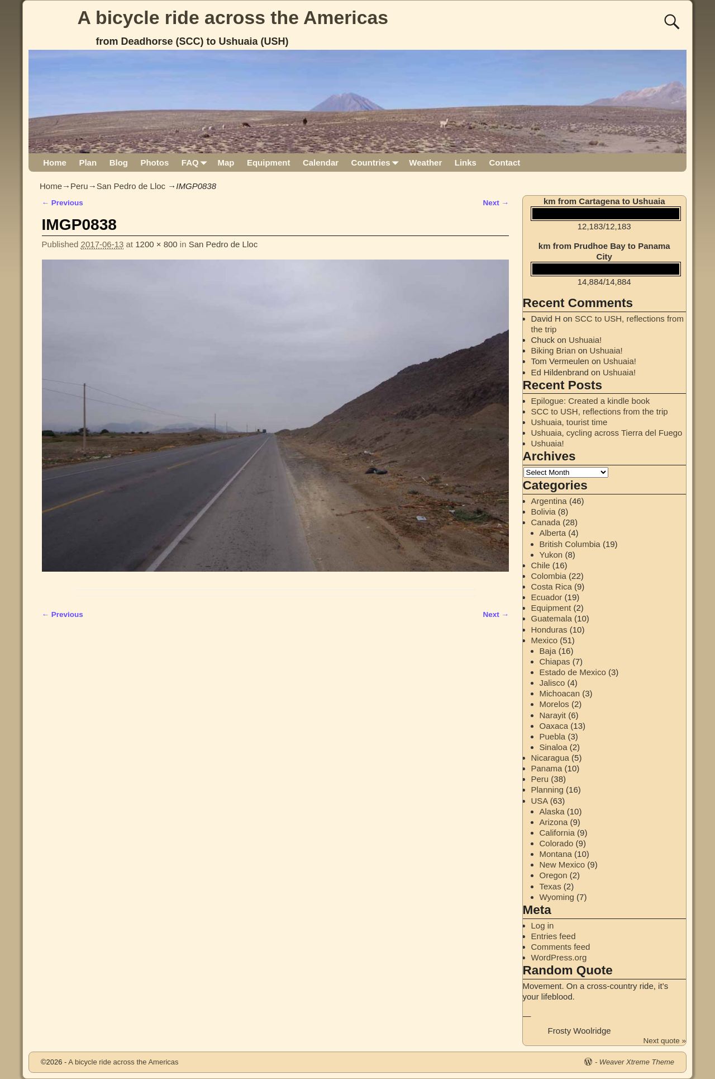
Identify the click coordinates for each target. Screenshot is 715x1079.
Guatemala (551, 618)
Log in (542, 925)
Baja (548, 651)
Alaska (552, 811)
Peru (79, 186)
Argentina (549, 501)
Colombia (548, 576)
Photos (154, 162)
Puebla (553, 736)
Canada (546, 522)
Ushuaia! (585, 340)
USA (539, 800)
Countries (377, 162)
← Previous (62, 203)
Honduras (549, 629)
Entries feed (553, 936)
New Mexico (562, 864)
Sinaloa (554, 747)
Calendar (321, 162)
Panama (547, 768)
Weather (425, 162)
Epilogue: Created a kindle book (590, 401)
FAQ (196, 162)
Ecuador (547, 597)
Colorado (557, 843)
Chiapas (555, 661)
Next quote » (664, 1040)
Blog (118, 162)
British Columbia (570, 544)
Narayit (553, 715)
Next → (496, 203)
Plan (88, 162)
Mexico (544, 640)
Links (465, 162)
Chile (540, 565)
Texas (550, 886)
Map (225, 162)
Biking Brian (553, 350)
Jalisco (552, 682)
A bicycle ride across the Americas (233, 17)
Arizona (554, 822)
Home (54, 162)
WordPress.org (559, 957)
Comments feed (560, 946)
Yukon (551, 554)
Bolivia (543, 511)
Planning (547, 789)
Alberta (553, 533)
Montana (556, 854)
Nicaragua (550, 757)
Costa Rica (551, 586)
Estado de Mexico (573, 672)
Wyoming (557, 897)
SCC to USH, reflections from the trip (599, 411)
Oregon (554, 875)
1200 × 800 (156, 244)
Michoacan (560, 693)
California (557, 832)
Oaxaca (554, 726)
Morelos (554, 704)
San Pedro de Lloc (131, 186)
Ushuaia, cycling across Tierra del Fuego (607, 432)
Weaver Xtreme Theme (636, 1062)
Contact (504, 162)
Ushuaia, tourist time (569, 422)
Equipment (268, 162)
